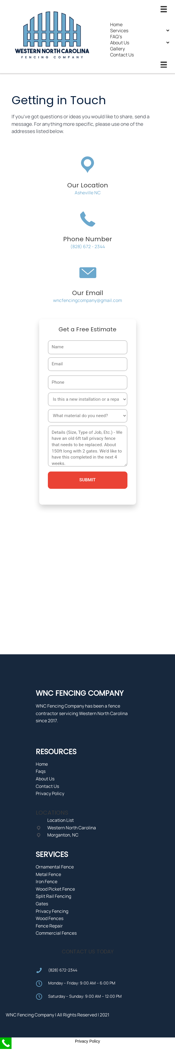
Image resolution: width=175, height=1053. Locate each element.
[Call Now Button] (6, 1043)
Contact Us (47, 786)
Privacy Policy (50, 793)
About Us (45, 779)
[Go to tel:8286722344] (88, 970)
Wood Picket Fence (55, 889)
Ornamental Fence (55, 867)
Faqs (41, 771)
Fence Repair (49, 926)
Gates (42, 903)
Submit (87, 479)
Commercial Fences (56, 933)
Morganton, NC (62, 835)
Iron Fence (46, 881)
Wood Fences (49, 918)
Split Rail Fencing (53, 896)
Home (42, 764)
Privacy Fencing (52, 911)
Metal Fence (48, 874)
